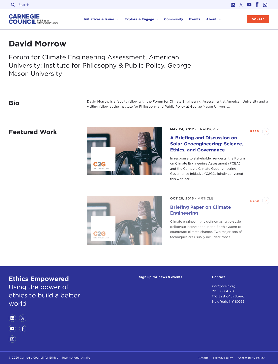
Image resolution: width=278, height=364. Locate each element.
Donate (258, 19)
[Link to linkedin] (233, 5)
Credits (203, 357)
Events (194, 19)
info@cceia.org (224, 286)
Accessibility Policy (251, 357)
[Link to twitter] (241, 5)
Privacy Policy (223, 357)
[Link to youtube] (249, 5)
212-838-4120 (223, 291)
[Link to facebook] (257, 5)
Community (173, 19)
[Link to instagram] (265, 5)
